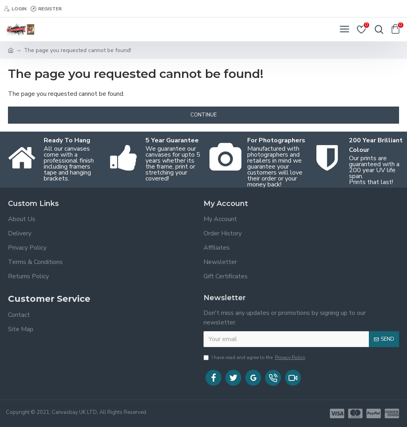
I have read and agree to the (255, 357)
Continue (203, 114)
